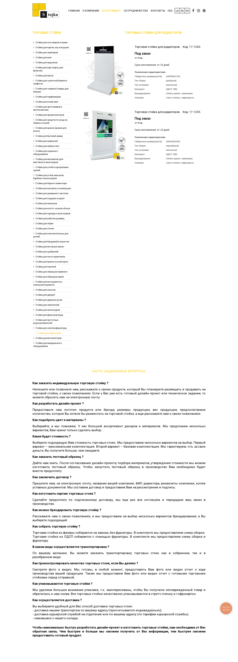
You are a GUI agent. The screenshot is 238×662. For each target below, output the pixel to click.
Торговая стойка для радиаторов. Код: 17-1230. (168, 47)
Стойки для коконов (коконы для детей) (50, 235)
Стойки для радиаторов (49, 333)
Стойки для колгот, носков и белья (53, 208)
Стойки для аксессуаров (48, 310)
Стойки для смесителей (47, 305)
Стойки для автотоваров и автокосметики (47, 108)
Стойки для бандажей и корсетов (52, 241)
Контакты (158, 10)
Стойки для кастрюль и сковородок (53, 188)
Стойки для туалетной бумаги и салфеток (50, 82)
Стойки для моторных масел (50, 246)
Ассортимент (111, 10)
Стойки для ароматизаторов (50, 115)
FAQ (170, 10)
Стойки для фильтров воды (49, 315)
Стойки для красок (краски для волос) (49, 129)
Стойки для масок (44, 75)
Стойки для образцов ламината (51, 272)
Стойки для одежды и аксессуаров (53, 213)
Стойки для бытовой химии (49, 136)
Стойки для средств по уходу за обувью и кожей (50, 121)
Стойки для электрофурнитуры (51, 328)
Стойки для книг (44, 57)
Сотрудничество (136, 10)
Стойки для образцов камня (50, 277)
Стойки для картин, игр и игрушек (52, 47)
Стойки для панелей (46, 266)
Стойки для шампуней (47, 141)
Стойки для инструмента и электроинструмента (47, 283)
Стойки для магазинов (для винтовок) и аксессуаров (48, 160)
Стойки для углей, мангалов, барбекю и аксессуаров (48, 177)
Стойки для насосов (46, 290)
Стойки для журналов (46, 62)
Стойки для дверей (45, 295)
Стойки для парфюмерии (48, 97)
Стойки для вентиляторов (49, 338)
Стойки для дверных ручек (49, 300)
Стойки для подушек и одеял (50, 198)
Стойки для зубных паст (47, 146)
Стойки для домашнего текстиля (52, 193)
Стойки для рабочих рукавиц (50, 218)
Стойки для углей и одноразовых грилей (51, 168)
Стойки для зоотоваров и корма (52, 42)
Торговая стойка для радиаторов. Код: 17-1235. (168, 112)
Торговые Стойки (46, 33)
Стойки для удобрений (47, 251)
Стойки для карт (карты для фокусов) (48, 69)
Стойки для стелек (45, 228)
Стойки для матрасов (46, 203)
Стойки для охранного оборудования (45, 152)
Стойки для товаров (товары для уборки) (51, 90)
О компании (90, 10)
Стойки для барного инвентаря (51, 183)
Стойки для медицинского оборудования (47, 344)
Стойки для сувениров (47, 52)
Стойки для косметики (47, 102)
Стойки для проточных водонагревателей (45, 321)
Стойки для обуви (44, 223)
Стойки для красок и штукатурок (52, 261)
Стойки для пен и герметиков (50, 256)
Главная (74, 10)
